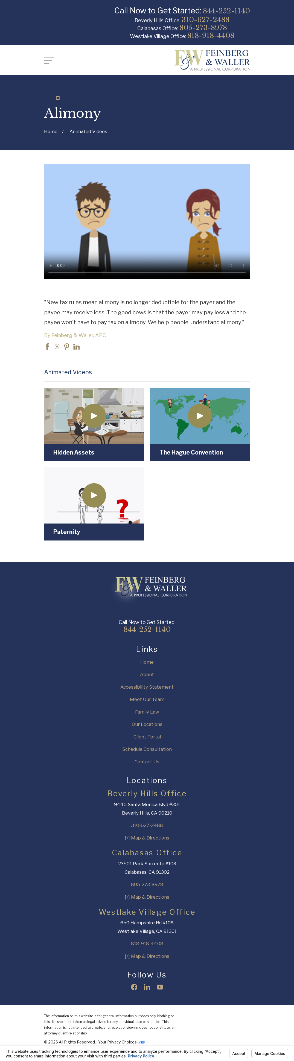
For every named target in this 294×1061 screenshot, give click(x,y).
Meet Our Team (147, 699)
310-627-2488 (205, 19)
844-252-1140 (226, 11)
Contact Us (147, 761)
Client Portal (147, 737)
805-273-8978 (203, 27)
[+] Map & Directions (147, 838)
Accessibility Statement (147, 687)
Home (147, 662)
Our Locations (147, 724)
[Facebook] (134, 987)
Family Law (147, 712)
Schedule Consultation (147, 749)
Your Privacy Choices (121, 1042)
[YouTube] (160, 987)
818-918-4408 (210, 35)
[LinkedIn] (147, 987)
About (147, 674)
